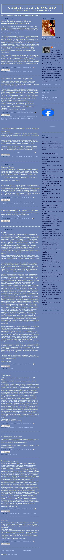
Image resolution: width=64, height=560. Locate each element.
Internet (20, 222)
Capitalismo (21, 118)
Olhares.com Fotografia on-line (50, 97)
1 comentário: (26, 218)
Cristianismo (12, 71)
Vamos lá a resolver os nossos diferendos (16, 21)
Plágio (10, 368)
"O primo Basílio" (14, 201)
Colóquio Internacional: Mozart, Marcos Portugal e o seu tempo (20, 130)
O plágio (4, 232)
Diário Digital (15, 33)
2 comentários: (26, 197)
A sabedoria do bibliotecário (11, 437)
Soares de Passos (7, 167)
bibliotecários (13, 454)
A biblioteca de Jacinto (9, 461)
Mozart (30, 156)
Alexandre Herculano (8, 118)
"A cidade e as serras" (15, 427)
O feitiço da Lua (52, 126)
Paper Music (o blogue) (48, 100)
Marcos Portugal (22, 156)
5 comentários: (26, 363)
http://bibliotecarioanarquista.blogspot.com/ (12, 216)
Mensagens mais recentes (7, 550)
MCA (54, 47)
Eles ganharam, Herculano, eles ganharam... (17, 79)
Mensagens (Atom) (13, 554)
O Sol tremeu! (6, 375)
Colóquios (11, 156)
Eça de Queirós (13, 203)
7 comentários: (26, 67)
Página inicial (27, 550)
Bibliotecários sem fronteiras (50, 93)
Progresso (4, 119)
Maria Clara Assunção (47, 108)
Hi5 (43, 95)
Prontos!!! (4, 520)
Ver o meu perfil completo (51, 84)
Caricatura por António (48, 37)
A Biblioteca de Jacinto (32, 7)
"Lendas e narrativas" (15, 116)
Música (21, 203)
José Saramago (27, 71)
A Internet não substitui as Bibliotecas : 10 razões (19, 210)
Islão (19, 71)
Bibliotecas (12, 222)
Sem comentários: (27, 112)
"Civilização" (12, 513)
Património (29, 118)
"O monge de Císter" (30, 116)
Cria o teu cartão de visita (48, 117)
